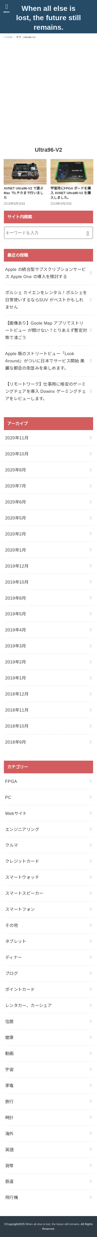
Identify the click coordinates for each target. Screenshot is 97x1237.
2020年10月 (16, 454)
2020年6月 (15, 502)
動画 (9, 1053)
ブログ (11, 973)
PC (8, 797)
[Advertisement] (48, 92)
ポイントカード (20, 989)
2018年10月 (16, 726)
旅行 (9, 1101)
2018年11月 (16, 710)
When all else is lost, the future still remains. (48, 17)
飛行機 (11, 1197)
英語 (9, 1149)
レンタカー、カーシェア (28, 1005)
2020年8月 (15, 470)
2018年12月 (16, 694)
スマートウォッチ (22, 877)
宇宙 (9, 1069)
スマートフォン (20, 909)
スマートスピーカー (24, 893)
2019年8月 (15, 598)
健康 (9, 1037)
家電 (9, 1085)
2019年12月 (16, 566)
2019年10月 (16, 582)
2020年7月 (15, 486)
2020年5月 (15, 518)
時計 (9, 1117)
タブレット (15, 941)
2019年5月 (15, 614)
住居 (9, 1021)
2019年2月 (15, 662)
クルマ (11, 845)
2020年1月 (15, 550)
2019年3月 (15, 646)
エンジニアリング (22, 829)
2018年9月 (15, 742)
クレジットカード (22, 861)
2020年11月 (16, 438)
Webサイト (16, 813)
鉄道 (9, 1181)
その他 (11, 925)
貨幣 (9, 1165)
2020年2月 (15, 534)
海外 (9, 1133)
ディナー (13, 957)
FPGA (11, 781)
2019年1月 (15, 678)
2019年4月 (15, 630)
